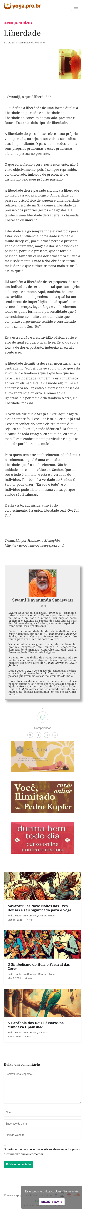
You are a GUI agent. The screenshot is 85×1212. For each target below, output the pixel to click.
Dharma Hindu (46, 915)
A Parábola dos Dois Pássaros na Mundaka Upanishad (36, 1024)
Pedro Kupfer (15, 915)
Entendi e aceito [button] (51, 1201)
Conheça (11, 23)
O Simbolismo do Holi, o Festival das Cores (39, 966)
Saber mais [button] (70, 1191)
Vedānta (25, 23)
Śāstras (42, 1032)
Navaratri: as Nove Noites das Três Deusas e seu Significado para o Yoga (39, 907)
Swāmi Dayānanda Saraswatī (42, 600)
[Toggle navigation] (76, 7)
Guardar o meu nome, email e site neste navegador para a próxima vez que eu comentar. (42, 1152)
